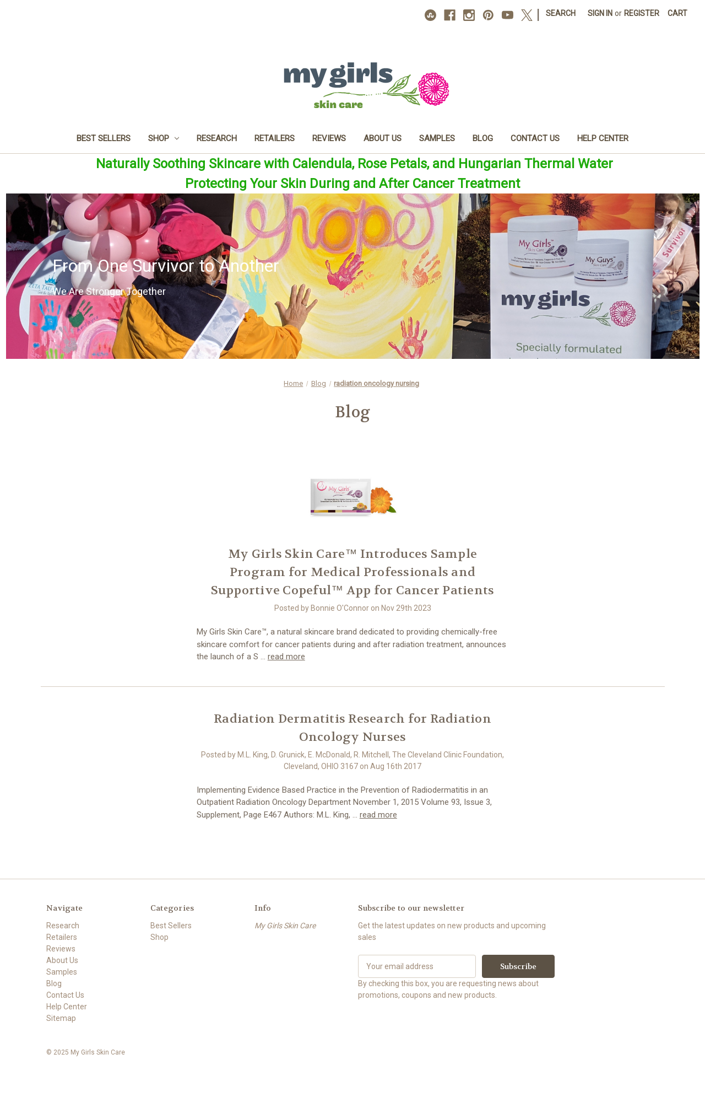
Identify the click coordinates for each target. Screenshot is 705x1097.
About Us (383, 138)
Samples (437, 138)
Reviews (329, 138)
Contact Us (535, 138)
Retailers (274, 138)
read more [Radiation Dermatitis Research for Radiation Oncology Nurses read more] (378, 815)
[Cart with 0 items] (677, 13)
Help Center (602, 138)
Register (641, 13)
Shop (164, 138)
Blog (483, 138)
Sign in (600, 13)
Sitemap (61, 1018)
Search (561, 13)
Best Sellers (104, 138)
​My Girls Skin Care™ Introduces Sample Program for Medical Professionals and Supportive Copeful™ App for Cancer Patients (353, 572)
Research (217, 138)
